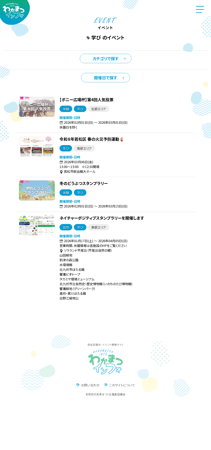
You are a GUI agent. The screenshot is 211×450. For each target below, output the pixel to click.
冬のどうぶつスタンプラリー (83, 183)
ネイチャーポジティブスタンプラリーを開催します (101, 218)
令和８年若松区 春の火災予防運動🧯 (91, 139)
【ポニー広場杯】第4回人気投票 (86, 99)
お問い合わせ (90, 384)
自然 (65, 227)
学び (80, 108)
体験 (65, 108)
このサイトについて (122, 384)
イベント (105, 25)
